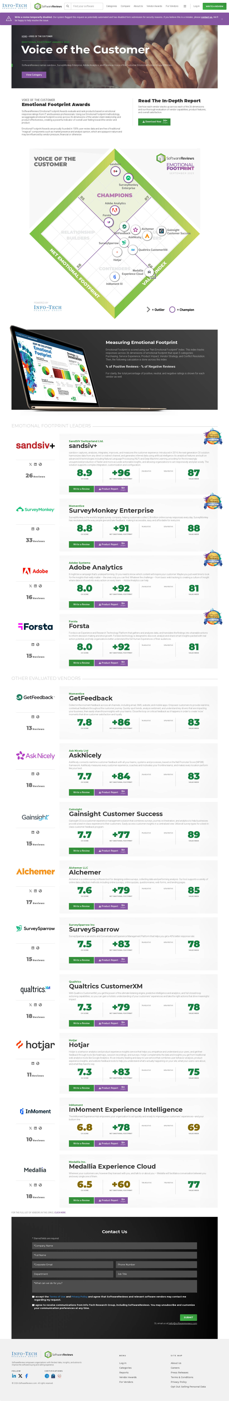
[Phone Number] (156, 1264)
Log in (122, 1363)
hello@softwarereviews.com (183, 1323)
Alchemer (85, 872)
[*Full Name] (114, 1255)
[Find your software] (87, 6)
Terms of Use (57, 1296)
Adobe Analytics (96, 567)
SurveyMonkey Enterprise (111, 510)
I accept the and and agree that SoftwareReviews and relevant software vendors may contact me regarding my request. (110, 1298)
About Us (138, 6)
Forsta (79, 626)
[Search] (67, 6)
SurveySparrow (94, 929)
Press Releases (179, 1372)
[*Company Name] (114, 1245)
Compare (125, 6)
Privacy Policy (79, 1296)
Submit (188, 1317)
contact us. (207, 17)
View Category (34, 74)
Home (24, 36)
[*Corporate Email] (72, 1264)
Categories (111, 6)
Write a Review (214, 6)
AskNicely (85, 755)
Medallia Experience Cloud (112, 1166)
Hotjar (79, 1045)
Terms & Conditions (182, 1377)
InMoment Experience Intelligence (126, 1109)
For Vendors (172, 6)
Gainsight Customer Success (116, 814)
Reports (124, 1372)
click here (60, 1213)
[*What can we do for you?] (114, 1286)
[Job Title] (156, 1274)
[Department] (72, 1274)
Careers (175, 1368)
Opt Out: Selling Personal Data (188, 1386)
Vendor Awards (154, 6)
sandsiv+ (83, 446)
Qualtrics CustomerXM (106, 986)
